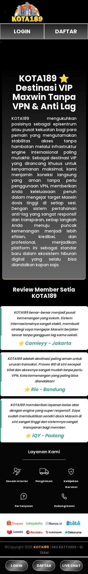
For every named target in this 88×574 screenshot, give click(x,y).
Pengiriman (44, 481)
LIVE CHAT (71, 565)
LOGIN (22, 31)
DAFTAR (66, 31)
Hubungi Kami (64, 506)
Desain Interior (17, 481)
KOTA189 (41, 547)
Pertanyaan (24, 506)
